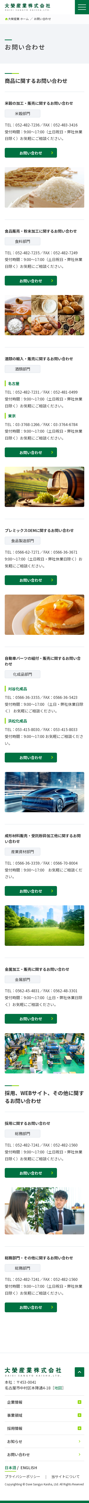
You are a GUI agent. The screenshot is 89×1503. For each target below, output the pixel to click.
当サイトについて (65, 1476)
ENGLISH (28, 1467)
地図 (58, 1388)
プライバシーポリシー (22, 1476)
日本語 (10, 1467)
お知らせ (14, 1441)
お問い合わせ (30, 153)
